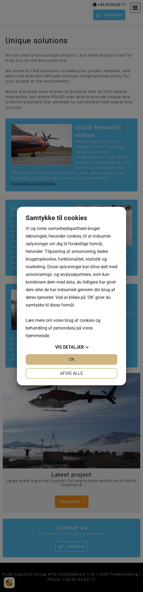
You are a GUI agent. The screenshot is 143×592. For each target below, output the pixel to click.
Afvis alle (71, 373)
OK (72, 359)
